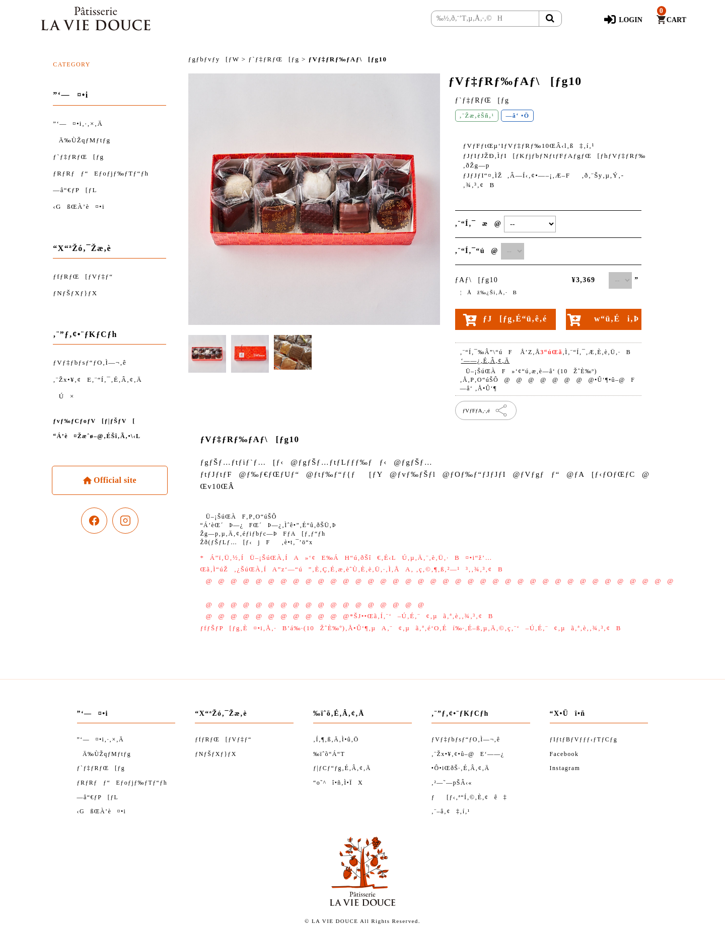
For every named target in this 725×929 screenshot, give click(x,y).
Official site (113, 480)
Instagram (565, 768)
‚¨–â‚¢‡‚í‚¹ (450, 811)
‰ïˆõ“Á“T (329, 753)
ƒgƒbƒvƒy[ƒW (214, 59)
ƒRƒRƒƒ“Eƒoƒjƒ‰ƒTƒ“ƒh (101, 173)
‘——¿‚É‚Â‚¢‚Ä (485, 360)
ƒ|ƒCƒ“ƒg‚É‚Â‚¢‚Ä (342, 768)
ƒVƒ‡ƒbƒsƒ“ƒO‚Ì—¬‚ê (89, 362)
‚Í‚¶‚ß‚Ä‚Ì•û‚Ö (336, 739)
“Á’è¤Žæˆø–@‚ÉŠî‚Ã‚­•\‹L (96, 436)
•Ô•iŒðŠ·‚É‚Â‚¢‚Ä (460, 768)
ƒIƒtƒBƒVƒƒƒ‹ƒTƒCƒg (584, 739)
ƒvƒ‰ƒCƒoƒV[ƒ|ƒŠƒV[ (94, 421)
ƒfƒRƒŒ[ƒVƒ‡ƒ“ (83, 276)
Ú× (63, 396)
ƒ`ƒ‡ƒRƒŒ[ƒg (78, 156)
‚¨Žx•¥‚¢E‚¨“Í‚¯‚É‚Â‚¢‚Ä (97, 379)
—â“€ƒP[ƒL (75, 190)
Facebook (564, 753)
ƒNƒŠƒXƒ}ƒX (75, 293)
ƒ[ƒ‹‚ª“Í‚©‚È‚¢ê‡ (469, 797)
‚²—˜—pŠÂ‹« (451, 782)
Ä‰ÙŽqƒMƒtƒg (81, 140)
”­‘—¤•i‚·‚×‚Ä (78, 123)
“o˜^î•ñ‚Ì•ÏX (338, 782)
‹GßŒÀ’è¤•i (79, 206)
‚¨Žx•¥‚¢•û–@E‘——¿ (467, 753)
